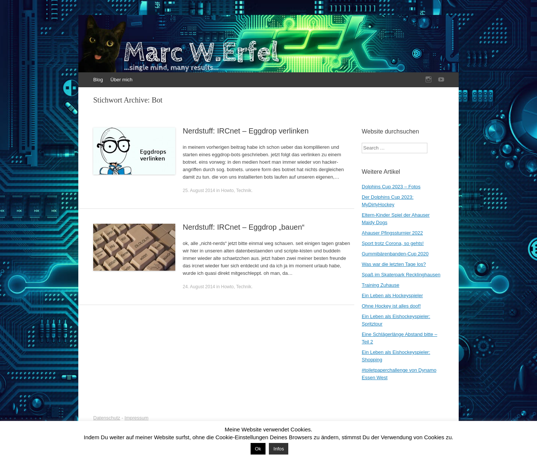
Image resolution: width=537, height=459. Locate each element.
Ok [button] (258, 449)
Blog (98, 79)
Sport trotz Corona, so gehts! (393, 243)
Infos (278, 449)
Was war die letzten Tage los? (394, 264)
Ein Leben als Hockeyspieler (392, 295)
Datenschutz (106, 418)
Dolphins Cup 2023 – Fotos (391, 186)
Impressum (136, 418)
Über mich (121, 79)
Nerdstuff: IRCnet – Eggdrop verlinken (246, 131)
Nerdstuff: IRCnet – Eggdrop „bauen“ (243, 227)
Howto (227, 190)
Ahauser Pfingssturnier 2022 (392, 233)
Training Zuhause (380, 285)
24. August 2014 (199, 286)
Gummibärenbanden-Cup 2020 (395, 254)
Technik (243, 190)
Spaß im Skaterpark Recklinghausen (401, 274)
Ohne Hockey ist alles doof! (391, 306)
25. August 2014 (199, 190)
